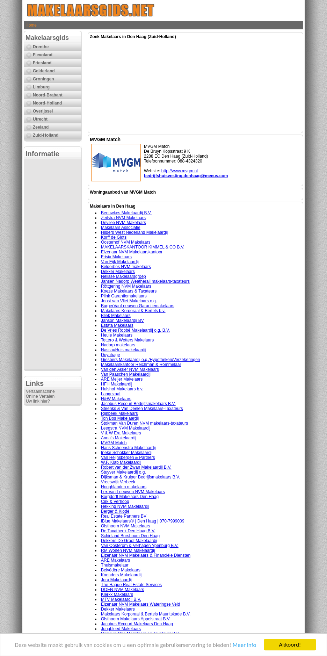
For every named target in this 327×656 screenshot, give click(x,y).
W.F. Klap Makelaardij (121, 462)
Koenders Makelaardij (121, 574)
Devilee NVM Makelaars (123, 222)
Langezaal (110, 393)
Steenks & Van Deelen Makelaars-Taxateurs (142, 408)
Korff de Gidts (113, 237)
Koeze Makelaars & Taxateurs (129, 291)
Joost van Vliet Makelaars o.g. (129, 300)
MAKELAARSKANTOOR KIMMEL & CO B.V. (142, 247)
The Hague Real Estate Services (131, 584)
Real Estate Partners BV (123, 516)
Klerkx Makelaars (117, 594)
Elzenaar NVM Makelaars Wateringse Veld (140, 604)
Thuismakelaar (115, 565)
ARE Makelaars (115, 560)
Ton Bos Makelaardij (120, 418)
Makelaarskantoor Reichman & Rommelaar (141, 364)
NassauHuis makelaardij (123, 349)
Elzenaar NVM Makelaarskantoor (131, 252)
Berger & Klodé (115, 511)
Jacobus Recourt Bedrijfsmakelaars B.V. (138, 403)
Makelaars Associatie (120, 227)
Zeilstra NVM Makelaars (123, 217)
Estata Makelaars (117, 325)
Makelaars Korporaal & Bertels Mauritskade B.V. (145, 614)
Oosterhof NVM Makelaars (125, 242)
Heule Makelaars (116, 335)
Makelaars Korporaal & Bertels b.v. (133, 310)
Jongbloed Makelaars (121, 628)
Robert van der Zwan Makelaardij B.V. (136, 467)
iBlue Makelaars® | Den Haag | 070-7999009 (142, 521)
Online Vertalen (40, 396)
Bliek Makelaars (116, 315)
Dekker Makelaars (118, 271)
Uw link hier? (38, 401)
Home (31, 25)
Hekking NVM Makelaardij (125, 506)
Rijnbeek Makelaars (119, 413)
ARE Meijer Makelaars (122, 379)
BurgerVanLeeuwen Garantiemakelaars (137, 305)
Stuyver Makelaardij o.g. (123, 472)
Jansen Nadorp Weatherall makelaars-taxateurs (145, 281)
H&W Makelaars (116, 398)
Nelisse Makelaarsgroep (123, 276)
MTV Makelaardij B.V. (121, 599)
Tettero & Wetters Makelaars (127, 340)
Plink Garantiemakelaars (124, 296)
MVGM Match (113, 442)
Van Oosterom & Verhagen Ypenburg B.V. (140, 545)
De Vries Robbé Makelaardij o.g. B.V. (135, 330)
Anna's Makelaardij (118, 437)
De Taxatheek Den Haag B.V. (128, 530)
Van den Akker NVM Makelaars (130, 369)
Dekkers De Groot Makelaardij (129, 540)
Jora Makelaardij (116, 579)
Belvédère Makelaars (120, 570)
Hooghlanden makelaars (123, 486)
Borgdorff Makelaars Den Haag (130, 496)
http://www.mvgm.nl (179, 170)
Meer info (244, 645)
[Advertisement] (53, 264)
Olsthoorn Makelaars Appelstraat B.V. (135, 619)
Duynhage (110, 354)
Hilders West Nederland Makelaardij (134, 232)
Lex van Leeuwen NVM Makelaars (133, 491)
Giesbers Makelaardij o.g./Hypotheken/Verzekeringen (150, 359)
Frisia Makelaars (116, 256)
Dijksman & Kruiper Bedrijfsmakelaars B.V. (140, 477)
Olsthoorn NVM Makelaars (125, 526)
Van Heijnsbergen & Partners (128, 457)
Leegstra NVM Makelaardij (125, 428)
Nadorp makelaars (118, 345)
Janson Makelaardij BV (122, 320)
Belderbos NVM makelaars (126, 266)
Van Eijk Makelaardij (120, 261)
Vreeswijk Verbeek (118, 482)
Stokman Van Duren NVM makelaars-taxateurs (144, 423)
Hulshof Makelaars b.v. (122, 389)
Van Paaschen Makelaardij (126, 374)
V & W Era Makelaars (121, 433)
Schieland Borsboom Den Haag (130, 535)
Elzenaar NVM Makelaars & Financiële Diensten (145, 555)
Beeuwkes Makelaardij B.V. (126, 212)
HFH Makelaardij (116, 384)
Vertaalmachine (40, 391)
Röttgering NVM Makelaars (126, 286)
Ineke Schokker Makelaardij (126, 452)
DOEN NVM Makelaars (122, 589)
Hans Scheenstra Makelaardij (128, 447)
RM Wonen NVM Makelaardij (128, 550)
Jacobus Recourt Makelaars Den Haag (137, 623)
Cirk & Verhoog (115, 501)
